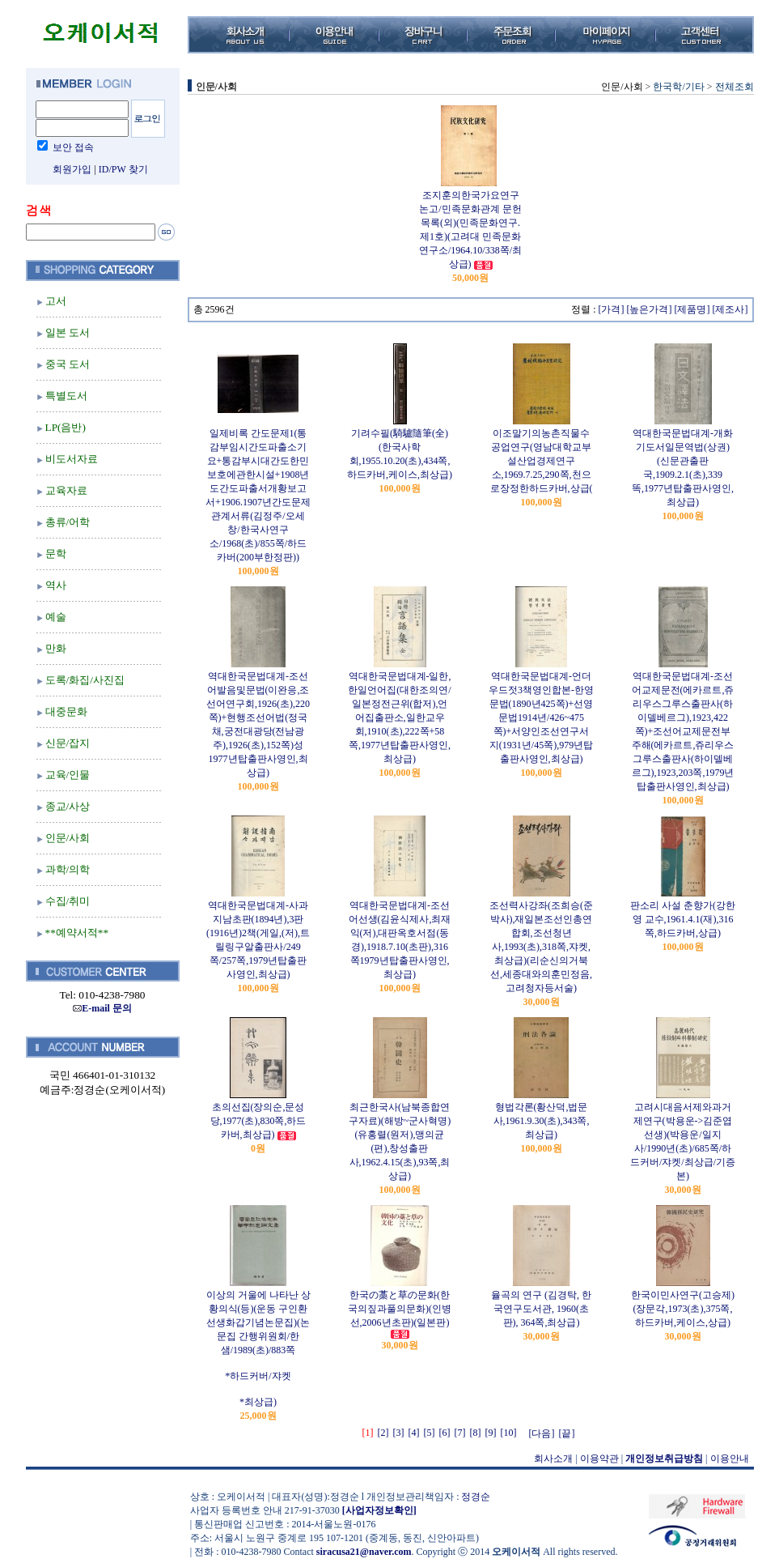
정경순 (475, 1496)
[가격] (611, 309)
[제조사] (730, 309)
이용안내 (729, 1458)
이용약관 (599, 1458)
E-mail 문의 (102, 1008)
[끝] (567, 1433)
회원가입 (72, 169)
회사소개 (553, 1458)
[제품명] (692, 309)
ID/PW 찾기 (123, 169)
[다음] (542, 1433)
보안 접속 (73, 147)
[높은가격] (649, 309)
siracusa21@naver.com (364, 1551)
